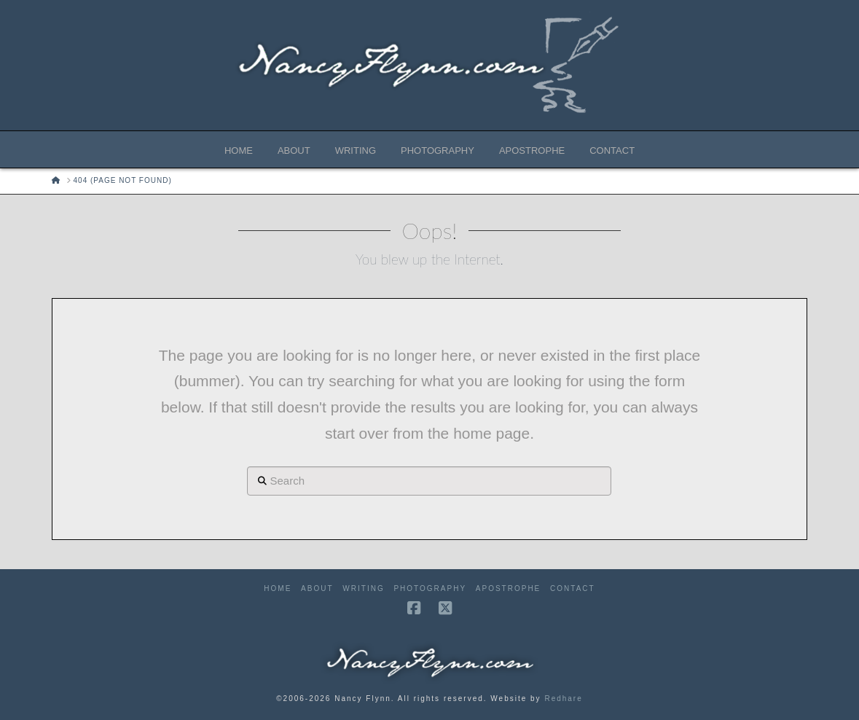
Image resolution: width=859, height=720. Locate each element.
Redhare (563, 698)
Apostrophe (508, 588)
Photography (429, 588)
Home (277, 588)
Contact (572, 588)
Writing (363, 588)
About (317, 588)
